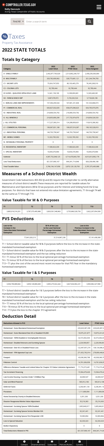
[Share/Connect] (38, 443)
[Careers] (80, 443)
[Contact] (24, 443)
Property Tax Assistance (17, 43)
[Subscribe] (52, 443)
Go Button (89, 21)
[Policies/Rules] (66, 443)
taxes (13, 36)
